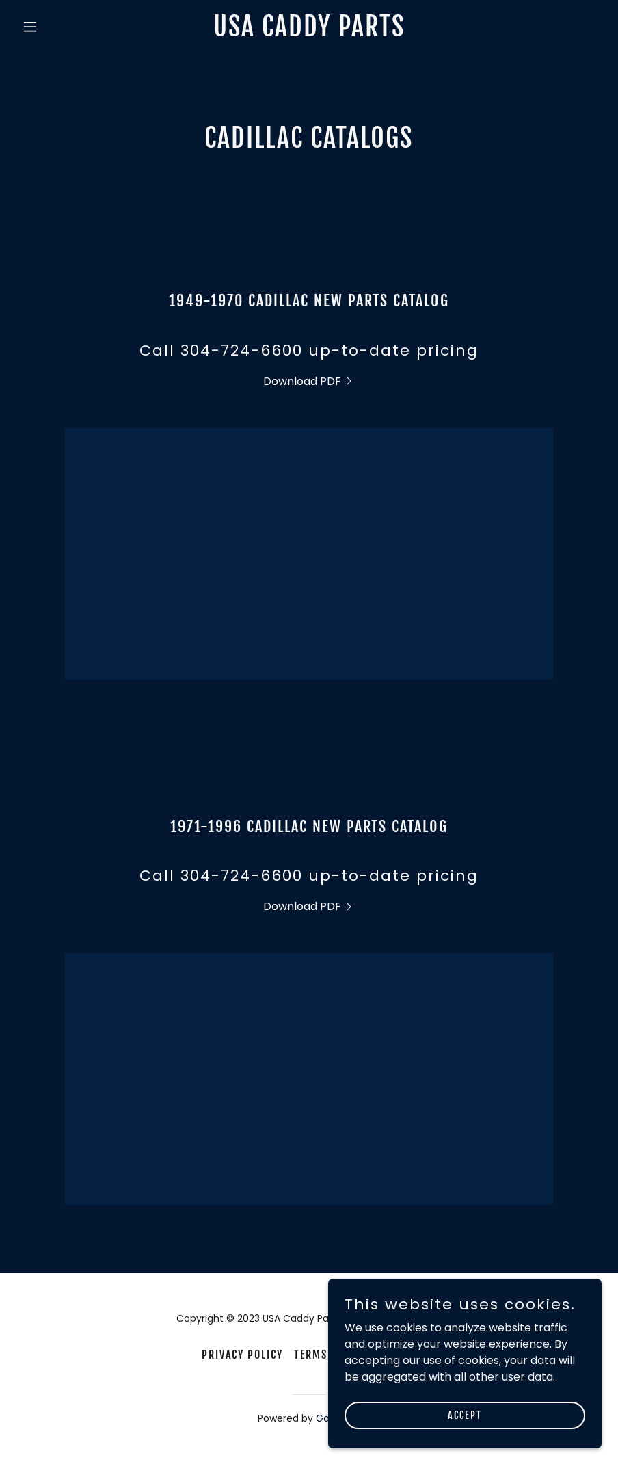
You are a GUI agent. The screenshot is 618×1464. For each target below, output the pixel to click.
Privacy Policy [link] (242, 1354)
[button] (60, 26)
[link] (309, 32)
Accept (465, 1415)
